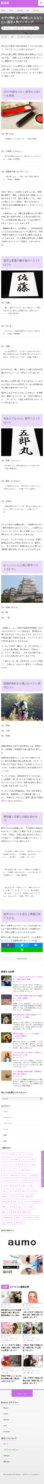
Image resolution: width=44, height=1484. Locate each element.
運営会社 (7, 1461)
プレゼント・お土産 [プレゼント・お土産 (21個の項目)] (29, 1175)
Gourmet (36, 10)
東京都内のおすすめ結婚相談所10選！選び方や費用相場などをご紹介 (11, 1312)
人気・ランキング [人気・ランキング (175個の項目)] (10, 1191)
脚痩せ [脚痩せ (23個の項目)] (26, 1212)
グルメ (6, 1111)
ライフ (6, 1129)
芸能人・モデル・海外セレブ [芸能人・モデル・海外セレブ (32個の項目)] (27, 1217)
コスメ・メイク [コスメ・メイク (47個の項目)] (28, 1159)
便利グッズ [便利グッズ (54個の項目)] (7, 1196)
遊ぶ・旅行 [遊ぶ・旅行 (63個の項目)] (7, 1223)
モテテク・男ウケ (30, 1307)
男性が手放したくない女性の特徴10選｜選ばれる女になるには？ (11, 1378)
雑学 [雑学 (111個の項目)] (19, 1223)
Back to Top (22, 1394)
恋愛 (16, 28)
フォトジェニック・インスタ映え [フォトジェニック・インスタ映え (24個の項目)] (15, 1170)
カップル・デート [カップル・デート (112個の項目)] (23, 1154)
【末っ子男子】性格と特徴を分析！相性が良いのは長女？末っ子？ (33, 1380)
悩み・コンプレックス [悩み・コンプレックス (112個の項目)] (23, 1202)
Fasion (11, 10)
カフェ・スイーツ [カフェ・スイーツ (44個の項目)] (10, 1159)
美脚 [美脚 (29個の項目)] (16, 1212)
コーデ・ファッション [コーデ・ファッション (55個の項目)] (11, 1165)
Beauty (3, 10)
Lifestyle (20, 10)
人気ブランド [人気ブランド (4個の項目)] (26, 1186)
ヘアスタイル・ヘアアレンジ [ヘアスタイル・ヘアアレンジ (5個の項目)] (13, 1180)
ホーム (6, 1444)
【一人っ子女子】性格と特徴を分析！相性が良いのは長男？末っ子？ (11, 1347)
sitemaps (7, 1456)
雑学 (35, 28)
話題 (5, 1141)
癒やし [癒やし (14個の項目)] (6, 1212)
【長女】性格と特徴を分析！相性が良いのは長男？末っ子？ (33, 1347)
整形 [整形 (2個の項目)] (38, 1202)
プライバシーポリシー (11, 1450)
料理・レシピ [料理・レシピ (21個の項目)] (8, 1207)
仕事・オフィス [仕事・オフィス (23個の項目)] (29, 1191)
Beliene (18, 1474)
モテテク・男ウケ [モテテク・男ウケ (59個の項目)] (10, 1186)
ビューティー (8, 1117)
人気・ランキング (27, 28)
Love (27, 10)
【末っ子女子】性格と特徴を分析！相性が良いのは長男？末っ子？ (33, 1314)
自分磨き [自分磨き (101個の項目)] (7, 1217)
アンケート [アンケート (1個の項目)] (7, 1154)
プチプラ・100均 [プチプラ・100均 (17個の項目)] (10, 1175)
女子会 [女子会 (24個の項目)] (6, 1202)
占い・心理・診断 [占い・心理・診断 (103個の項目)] (24, 1196)
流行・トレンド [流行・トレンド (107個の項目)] (25, 1207)
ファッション (8, 1123)
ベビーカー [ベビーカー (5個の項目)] (32, 1180)
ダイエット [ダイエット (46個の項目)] (29, 1165)
